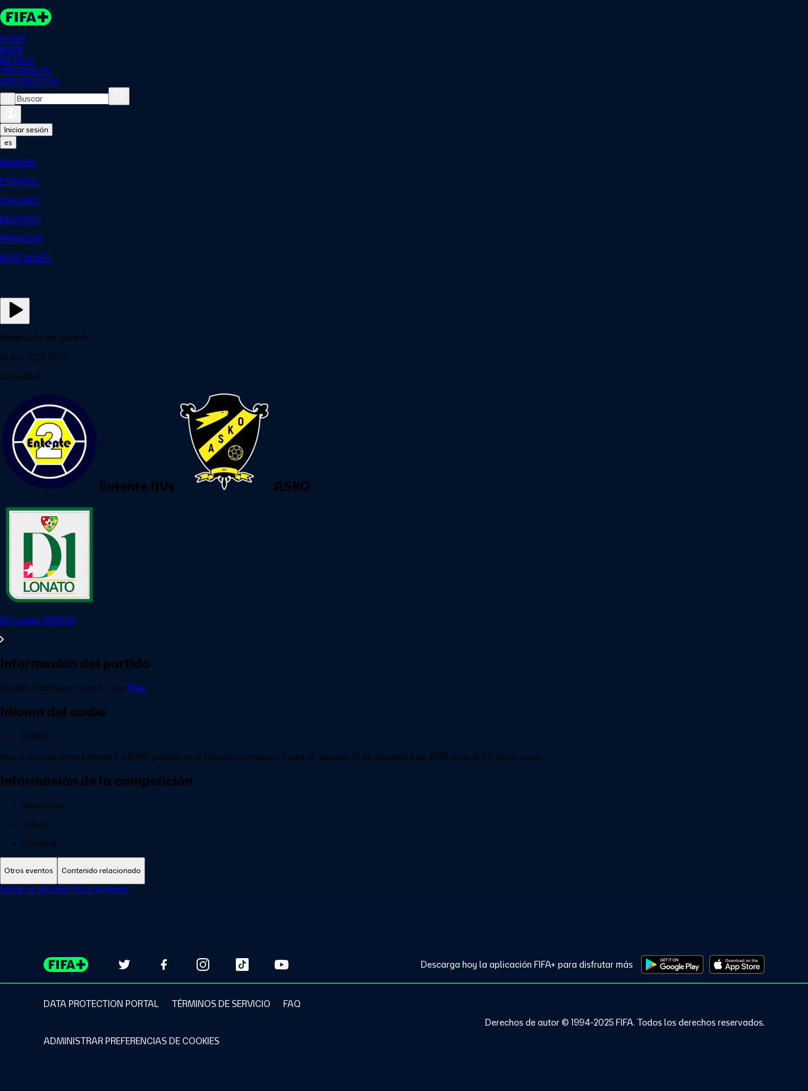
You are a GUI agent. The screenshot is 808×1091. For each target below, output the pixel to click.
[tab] (28, 870)
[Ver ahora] (15, 311)
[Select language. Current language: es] (8, 142)
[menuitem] (404, 162)
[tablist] (404, 870)
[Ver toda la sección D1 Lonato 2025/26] (404, 630)
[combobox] (61, 99)
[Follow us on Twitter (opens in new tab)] (124, 964)
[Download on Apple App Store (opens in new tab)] (736, 964)
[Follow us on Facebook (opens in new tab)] (163, 964)
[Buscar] (119, 96)
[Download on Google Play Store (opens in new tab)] (672, 964)
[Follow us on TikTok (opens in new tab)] (242, 964)
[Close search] (7, 98)
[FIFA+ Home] (26, 17)
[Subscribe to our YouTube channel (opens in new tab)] (281, 964)
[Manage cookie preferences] (131, 1041)
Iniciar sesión (26, 129)
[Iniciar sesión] (10, 114)
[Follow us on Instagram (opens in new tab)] (203, 964)
